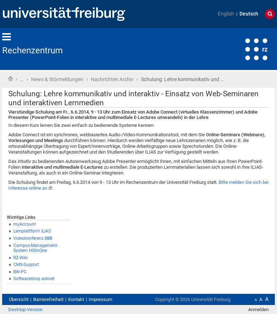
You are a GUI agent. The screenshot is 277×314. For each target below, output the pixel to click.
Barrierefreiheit (48, 299)
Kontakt (76, 299)
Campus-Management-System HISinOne (35, 248)
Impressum (100, 299)
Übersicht (18, 299)
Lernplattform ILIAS (32, 231)
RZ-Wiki (20, 257)
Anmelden (258, 309)
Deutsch (248, 14)
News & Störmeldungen (57, 79)
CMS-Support (26, 264)
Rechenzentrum (32, 50)
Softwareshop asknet (33, 278)
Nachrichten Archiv (112, 79)
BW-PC (20, 271)
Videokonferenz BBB (32, 238)
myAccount (24, 224)
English (226, 14)
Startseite (10, 78)
